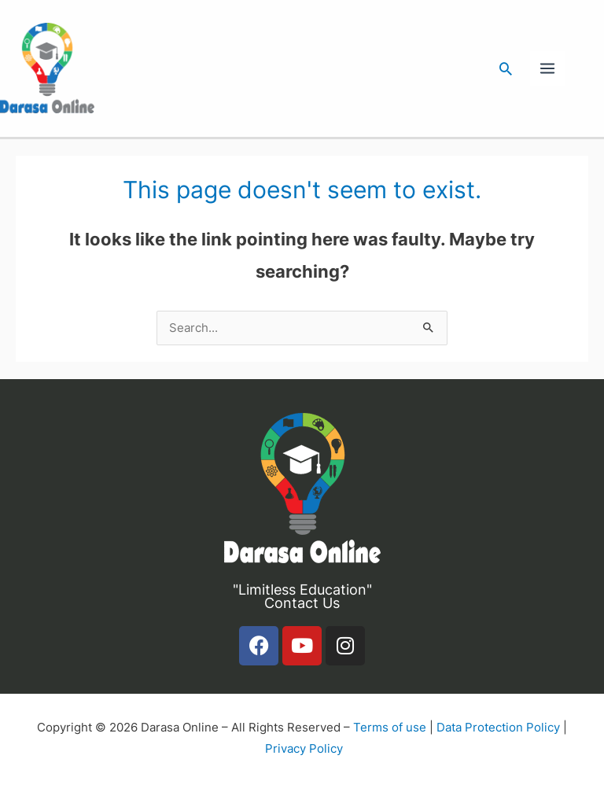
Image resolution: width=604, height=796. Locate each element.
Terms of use (389, 727)
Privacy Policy (304, 749)
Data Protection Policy (498, 727)
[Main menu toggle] (547, 68)
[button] (505, 68)
